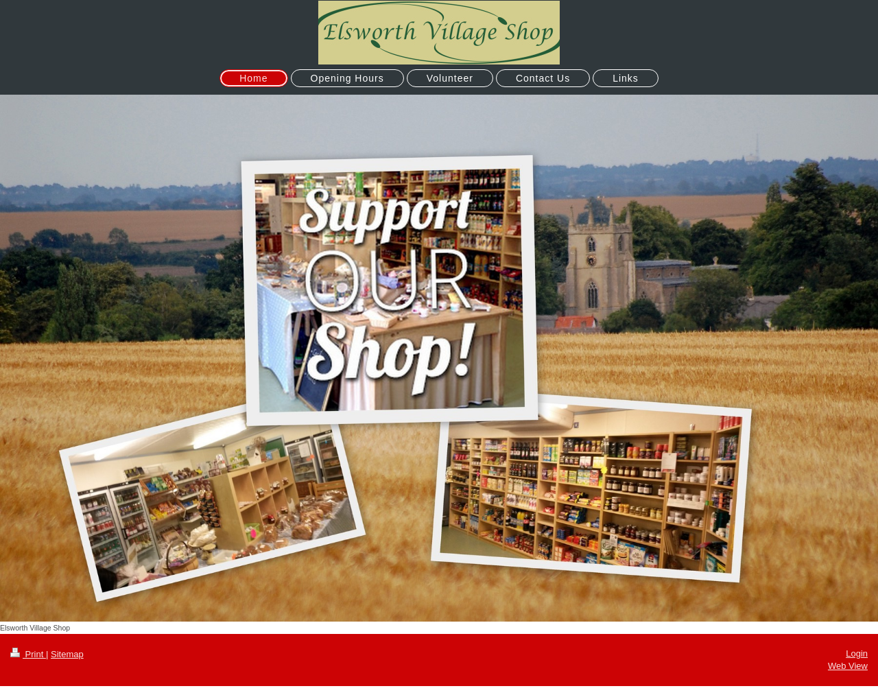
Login (857, 653)
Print (28, 654)
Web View (848, 666)
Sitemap (67, 654)
